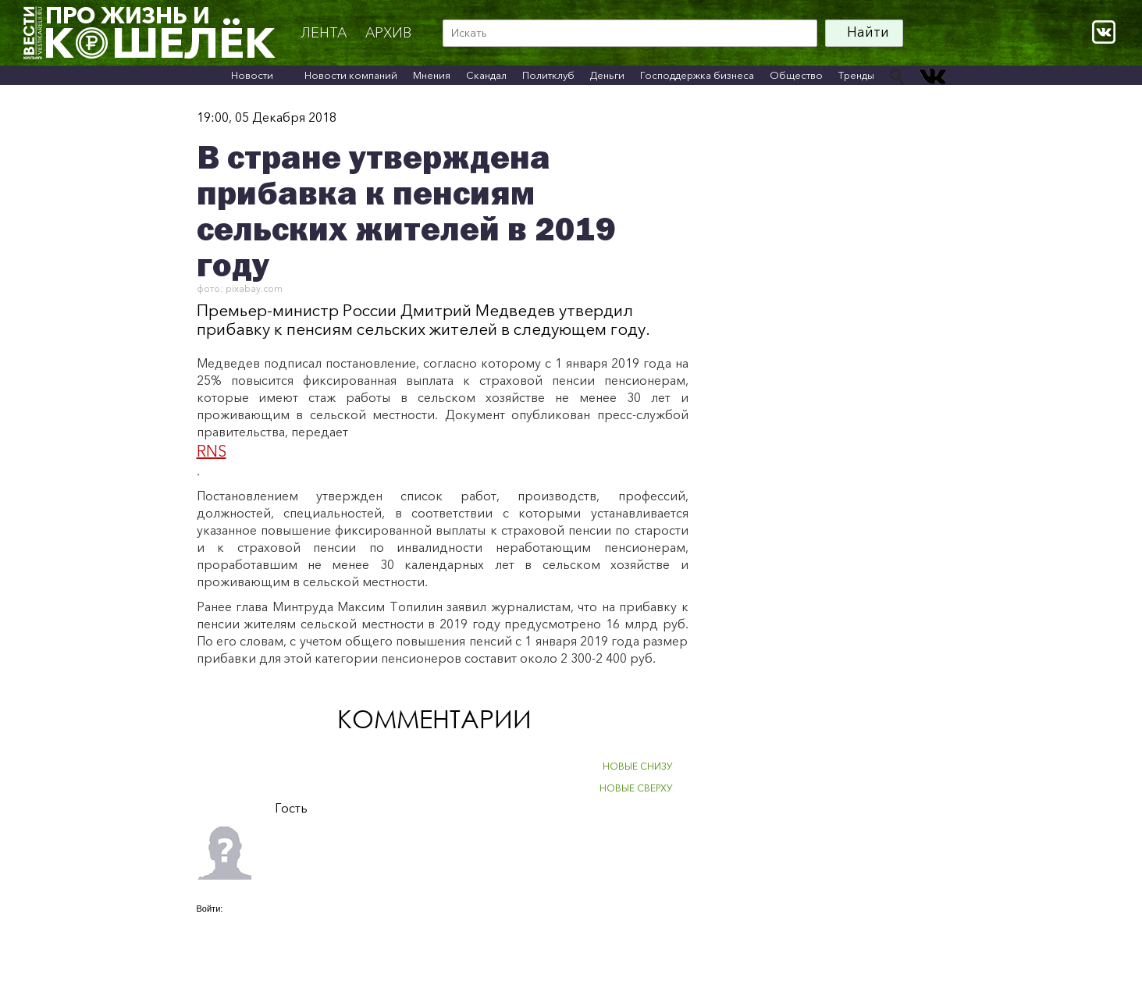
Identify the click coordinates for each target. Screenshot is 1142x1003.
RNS (211, 451)
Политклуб (548, 75)
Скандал (486, 75)
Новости (252, 75)
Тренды (856, 75)
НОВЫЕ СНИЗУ (638, 766)
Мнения (431, 75)
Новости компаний (350, 75)
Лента (324, 32)
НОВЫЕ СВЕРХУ (636, 788)
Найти (868, 32)
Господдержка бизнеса (697, 75)
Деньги (607, 75)
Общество (796, 75)
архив (388, 32)
